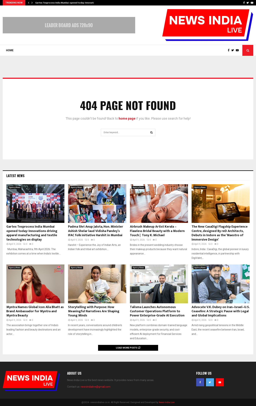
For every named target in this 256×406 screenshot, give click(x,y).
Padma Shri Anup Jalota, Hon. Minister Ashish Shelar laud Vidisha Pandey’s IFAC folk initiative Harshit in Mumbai (95, 231)
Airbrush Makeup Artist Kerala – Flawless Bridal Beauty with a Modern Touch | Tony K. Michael (157, 231)
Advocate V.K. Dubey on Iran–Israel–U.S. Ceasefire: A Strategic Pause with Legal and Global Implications (220, 311)
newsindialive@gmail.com (95, 386)
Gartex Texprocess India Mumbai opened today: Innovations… (67, 3)
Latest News (15, 175)
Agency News (15, 187)
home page (127, 118)
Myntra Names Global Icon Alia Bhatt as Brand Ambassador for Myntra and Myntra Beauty (35, 311)
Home (9, 50)
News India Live (166, 402)
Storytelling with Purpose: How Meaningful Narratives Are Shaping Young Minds (93, 311)
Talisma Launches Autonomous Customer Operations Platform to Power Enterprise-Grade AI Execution (157, 311)
